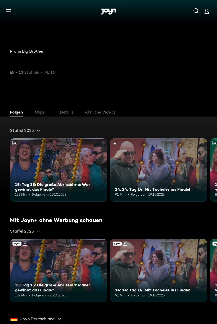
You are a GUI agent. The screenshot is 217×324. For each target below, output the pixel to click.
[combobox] (25, 131)
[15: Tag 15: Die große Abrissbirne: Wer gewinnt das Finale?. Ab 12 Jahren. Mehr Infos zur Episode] (58, 170)
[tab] (17, 112)
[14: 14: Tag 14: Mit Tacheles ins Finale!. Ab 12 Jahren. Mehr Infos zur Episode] (158, 170)
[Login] (206, 11)
